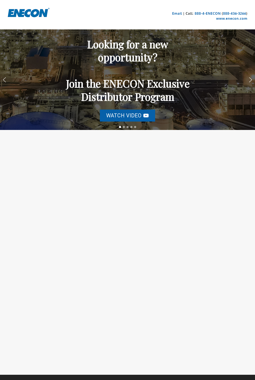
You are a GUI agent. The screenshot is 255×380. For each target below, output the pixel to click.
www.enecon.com (231, 18)
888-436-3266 (234, 13)
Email (177, 13)
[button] (127, 116)
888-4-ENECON (208, 13)
